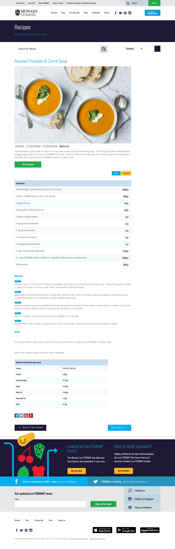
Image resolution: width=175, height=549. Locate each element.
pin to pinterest (26, 416)
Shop (50, 520)
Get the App (76, 470)
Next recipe (119, 427)
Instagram (130, 13)
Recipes (17, 520)
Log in (154, 3)
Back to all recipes (30, 427)
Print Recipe (28, 164)
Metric (116, 173)
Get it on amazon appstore (149, 530)
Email (16, 499)
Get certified (123, 470)
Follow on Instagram (144, 499)
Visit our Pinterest (143, 507)
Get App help (38, 520)
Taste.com (21, 155)
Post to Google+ (31, 416)
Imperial (126, 173)
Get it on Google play (126, 530)
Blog (27, 520)
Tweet (21, 416)
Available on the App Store (102, 530)
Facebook (116, 13)
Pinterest (125, 13)
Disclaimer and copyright (79, 539)
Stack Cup (65, 146)
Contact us (140, 490)
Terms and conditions (97, 539)
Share (17, 416)
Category (130, 48)
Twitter (120, 13)
